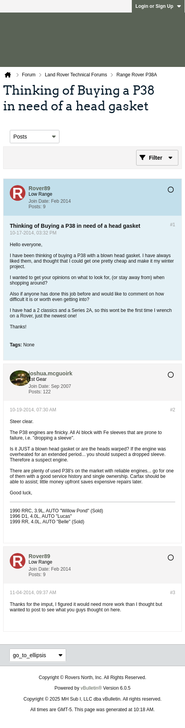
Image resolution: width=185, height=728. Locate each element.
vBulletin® (91, 688)
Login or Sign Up (158, 6)
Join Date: (39, 201)
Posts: (35, 206)
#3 (172, 592)
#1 (172, 224)
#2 (172, 410)
